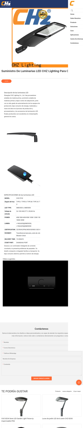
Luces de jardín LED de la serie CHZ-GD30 (57, 418)
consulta (6, 81)
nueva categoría (67, 391)
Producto (58, 391)
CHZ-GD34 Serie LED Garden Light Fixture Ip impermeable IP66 (17, 420)
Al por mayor (77, 391)
